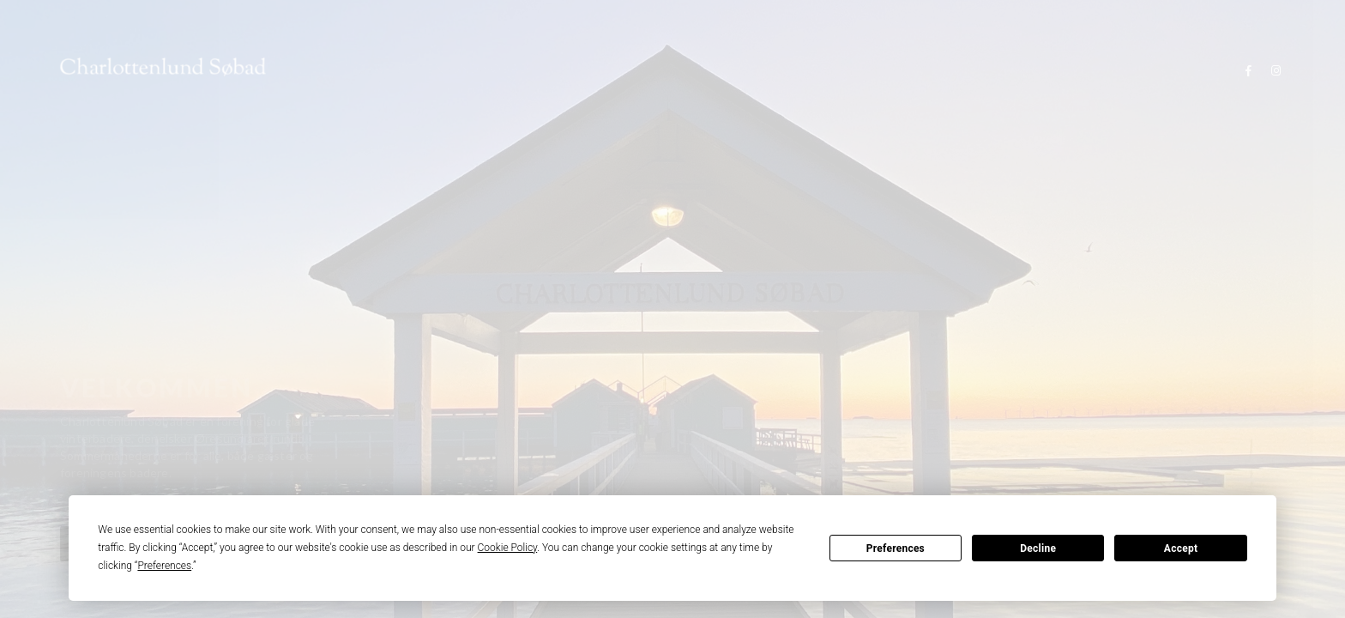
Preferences (895, 548)
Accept (1180, 548)
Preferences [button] (164, 566)
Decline (1038, 548)
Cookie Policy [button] (508, 548)
